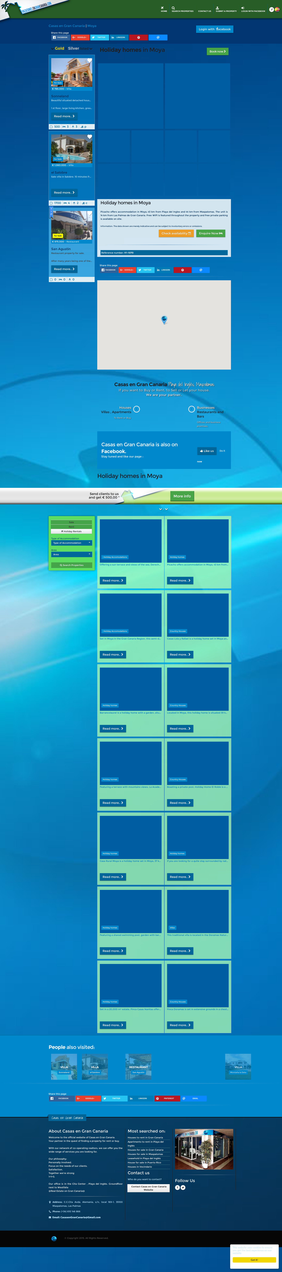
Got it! (254, 1260)
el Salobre (59, 172)
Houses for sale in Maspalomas (145, 1154)
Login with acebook (215, 29)
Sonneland (60, 96)
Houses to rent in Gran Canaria (145, 1137)
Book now (218, 51)
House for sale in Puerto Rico (144, 1162)
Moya (91, 26)
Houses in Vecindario (140, 1166)
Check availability (176, 233)
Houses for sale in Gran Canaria (145, 1149)
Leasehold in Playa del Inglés (144, 1158)
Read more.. (64, 116)
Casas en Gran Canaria (67, 26)
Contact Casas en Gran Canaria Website (148, 1188)
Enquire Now (211, 233)
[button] (164, 320)
